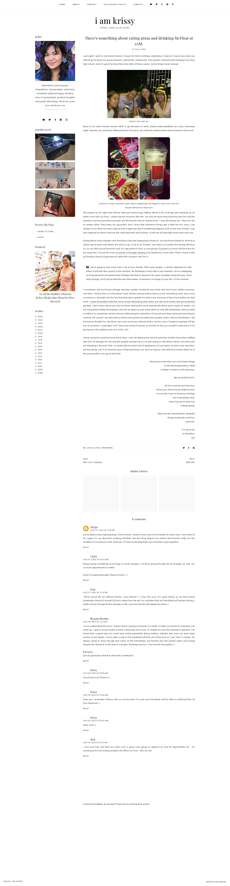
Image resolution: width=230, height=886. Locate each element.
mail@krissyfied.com (54, 109)
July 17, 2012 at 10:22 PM (96, 559)
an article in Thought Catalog (130, 252)
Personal (107, 448)
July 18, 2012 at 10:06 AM (95, 695)
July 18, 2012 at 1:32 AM (95, 622)
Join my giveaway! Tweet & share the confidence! (108, 655)
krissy (93, 670)
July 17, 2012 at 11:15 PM (95, 592)
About (76, 4)
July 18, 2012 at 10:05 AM (95, 673)
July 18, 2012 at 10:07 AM (95, 721)
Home (63, 4)
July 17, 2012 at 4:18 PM (102, 530)
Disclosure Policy (115, 4)
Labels (138, 4)
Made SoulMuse (216, 882)
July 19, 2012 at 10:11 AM (95, 742)
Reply (86, 547)
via (193, 438)
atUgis (94, 527)
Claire (93, 556)
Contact (92, 4)
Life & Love (93, 448)
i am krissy (115, 20)
